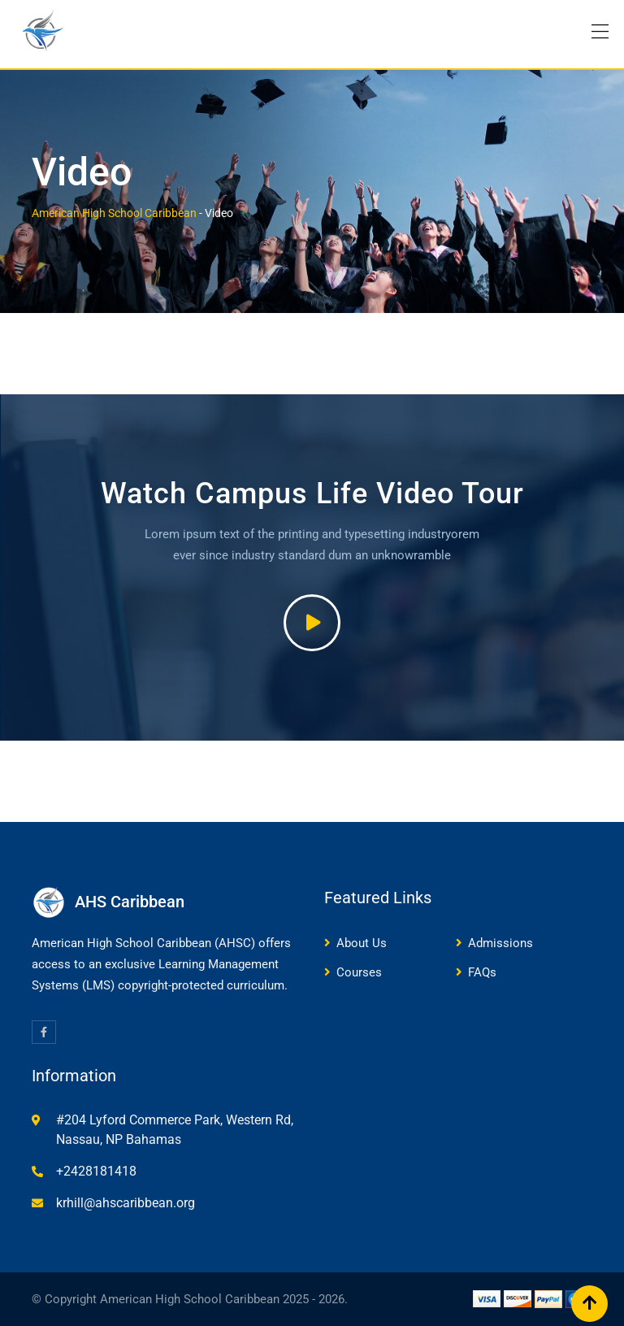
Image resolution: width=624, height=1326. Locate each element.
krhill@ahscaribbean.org (125, 1203)
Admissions (500, 943)
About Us (361, 943)
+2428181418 (96, 1171)
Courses (359, 972)
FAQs (482, 972)
